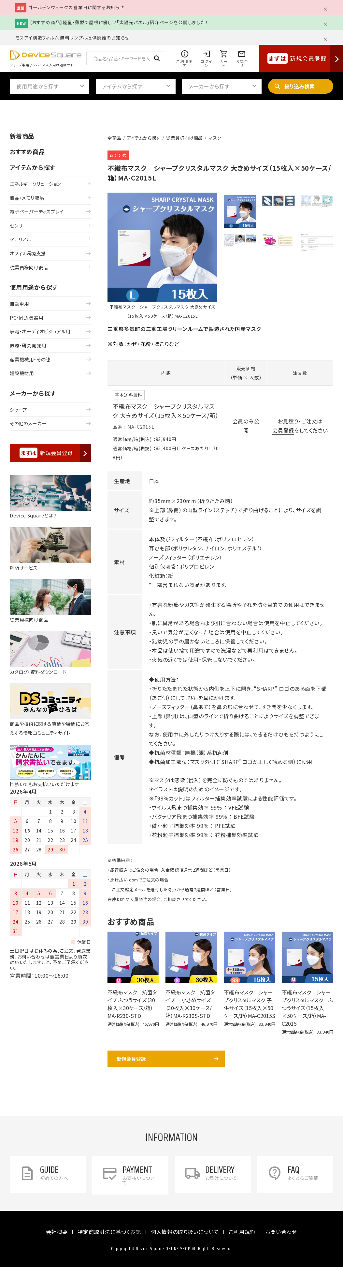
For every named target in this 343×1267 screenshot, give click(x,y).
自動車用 (19, 303)
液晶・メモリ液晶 (27, 197)
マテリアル (20, 239)
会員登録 (283, 430)
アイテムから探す (143, 138)
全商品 (114, 138)
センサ (16, 225)
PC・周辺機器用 (26, 317)
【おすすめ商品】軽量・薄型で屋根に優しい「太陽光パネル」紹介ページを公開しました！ (119, 22)
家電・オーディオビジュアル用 (40, 331)
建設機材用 (22, 373)
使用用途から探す (33, 287)
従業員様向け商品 (184, 138)
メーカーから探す (33, 393)
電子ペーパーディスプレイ (37, 211)
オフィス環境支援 (28, 253)
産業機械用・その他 (30, 359)
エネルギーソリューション (35, 183)
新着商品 (22, 136)
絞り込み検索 (299, 86)
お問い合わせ (281, 1232)
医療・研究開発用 (28, 345)
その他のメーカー (28, 423)
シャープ (18, 409)
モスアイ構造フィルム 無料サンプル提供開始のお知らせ (72, 37)
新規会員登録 (131, 1058)
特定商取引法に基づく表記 (109, 1232)
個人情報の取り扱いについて (185, 1232)
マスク (214, 138)
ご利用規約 (242, 1232)
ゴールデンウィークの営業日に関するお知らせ (76, 7)
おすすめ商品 (27, 151)
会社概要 (57, 1232)
